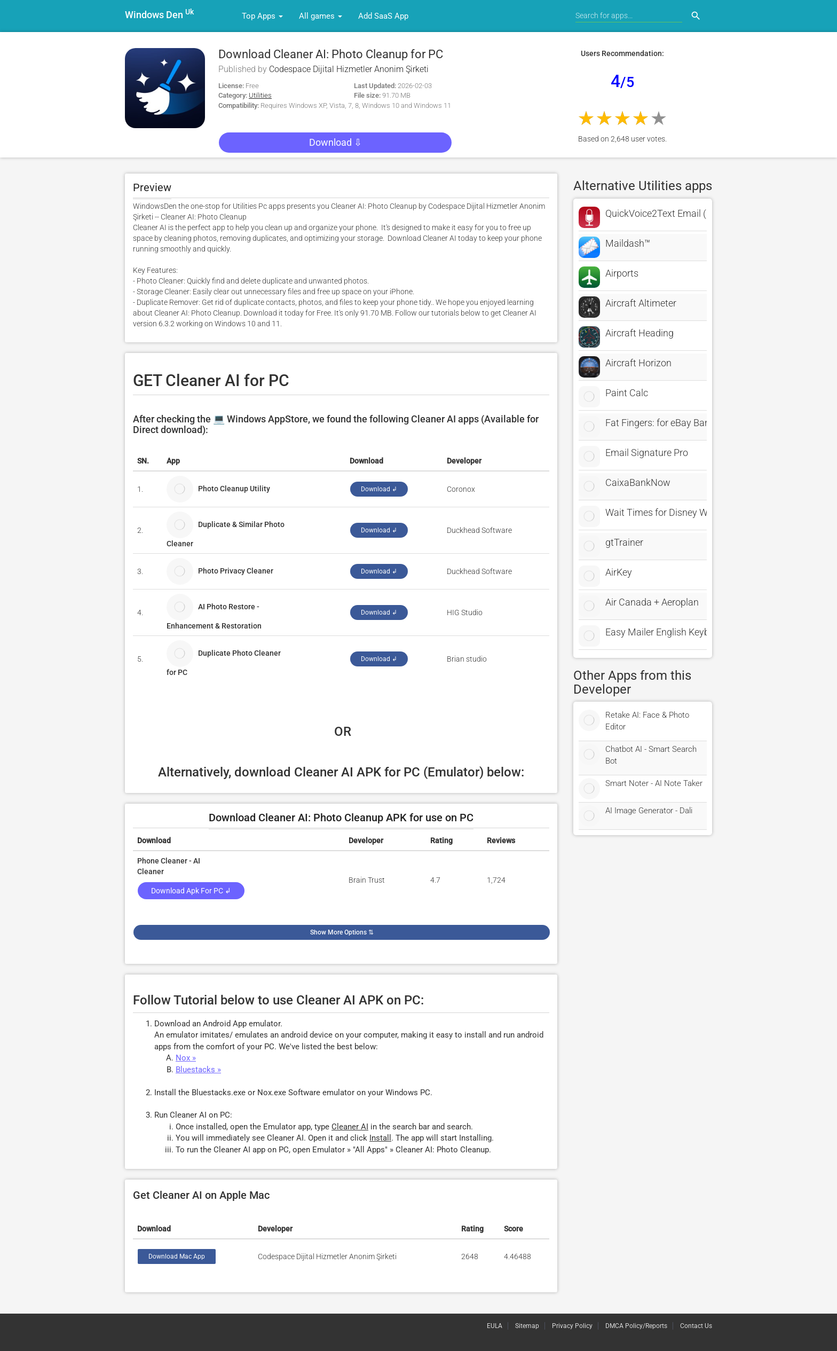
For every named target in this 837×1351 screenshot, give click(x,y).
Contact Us (696, 1326)
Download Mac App (176, 1256)
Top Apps (262, 16)
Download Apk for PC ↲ (191, 890)
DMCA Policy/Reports (636, 1326)
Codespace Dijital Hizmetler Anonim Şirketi (349, 69)
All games (320, 16)
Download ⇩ (335, 142)
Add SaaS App (383, 16)
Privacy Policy (572, 1326)
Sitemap (527, 1326)
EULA (494, 1326)
